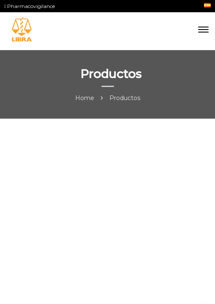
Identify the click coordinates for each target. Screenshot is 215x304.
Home (84, 98)
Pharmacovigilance (29, 6)
